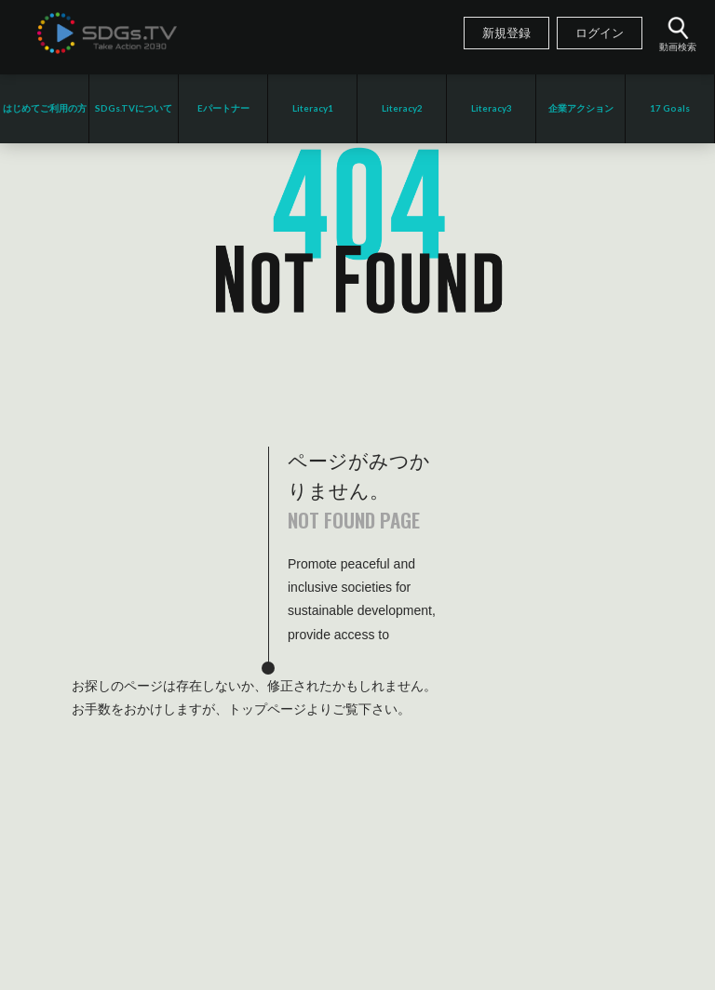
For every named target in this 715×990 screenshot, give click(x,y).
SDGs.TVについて (133, 108)
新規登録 (506, 33)
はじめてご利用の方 (45, 108)
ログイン (599, 33)
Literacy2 (402, 108)
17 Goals (670, 108)
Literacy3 (491, 108)
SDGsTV (107, 32)
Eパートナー (223, 108)
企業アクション (581, 108)
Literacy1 (312, 108)
